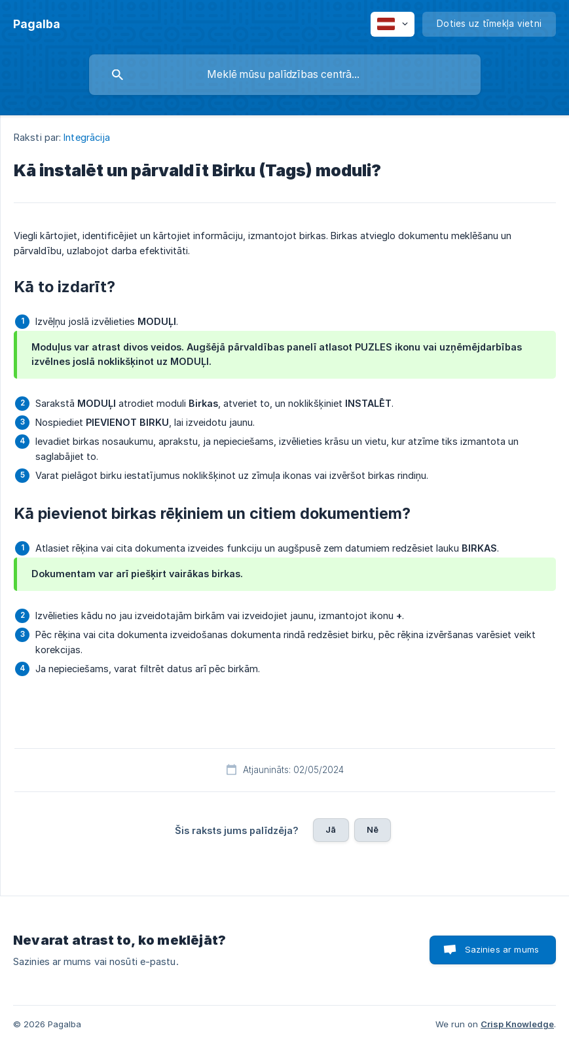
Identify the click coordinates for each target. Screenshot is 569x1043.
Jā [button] (330, 829)
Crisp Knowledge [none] (517, 1024)
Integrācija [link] (87, 137)
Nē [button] (372, 829)
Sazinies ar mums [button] (502, 949)
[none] (36, 24)
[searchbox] (285, 74)
